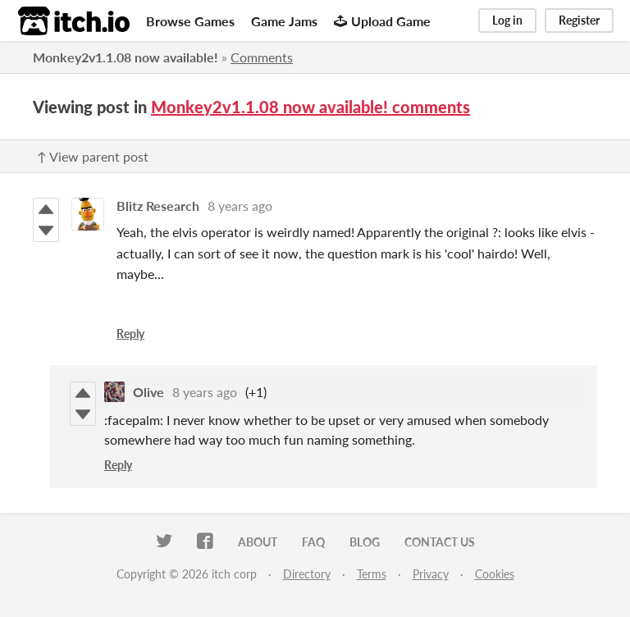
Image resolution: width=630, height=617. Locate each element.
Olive (148, 392)
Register (579, 20)
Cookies (494, 574)
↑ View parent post (92, 156)
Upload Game (382, 21)
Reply (130, 333)
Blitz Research (157, 205)
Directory (307, 574)
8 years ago (240, 205)
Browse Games (190, 21)
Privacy (431, 574)
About (257, 542)
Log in (507, 20)
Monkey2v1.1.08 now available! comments (310, 107)
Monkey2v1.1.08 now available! (125, 57)
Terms (371, 574)
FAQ (313, 542)
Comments (262, 57)
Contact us (439, 542)
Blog (364, 542)
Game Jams (284, 21)
